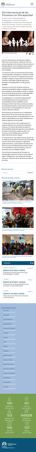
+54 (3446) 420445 (9, 344)
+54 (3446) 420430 (9, 339)
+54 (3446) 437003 (9, 330)
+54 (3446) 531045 (9, 348)
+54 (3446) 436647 (9, 366)
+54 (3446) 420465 (9, 317)
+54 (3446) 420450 (9, 384)
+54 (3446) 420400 (9, 312)
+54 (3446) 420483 (9, 326)
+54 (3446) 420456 (9, 388)
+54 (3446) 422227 (9, 353)
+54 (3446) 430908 (9, 321)
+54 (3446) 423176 (9, 370)
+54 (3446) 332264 (9, 379)
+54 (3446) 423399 (9, 375)
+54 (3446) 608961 (9, 361)
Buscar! (30, 172)
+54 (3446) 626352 (9, 335)
